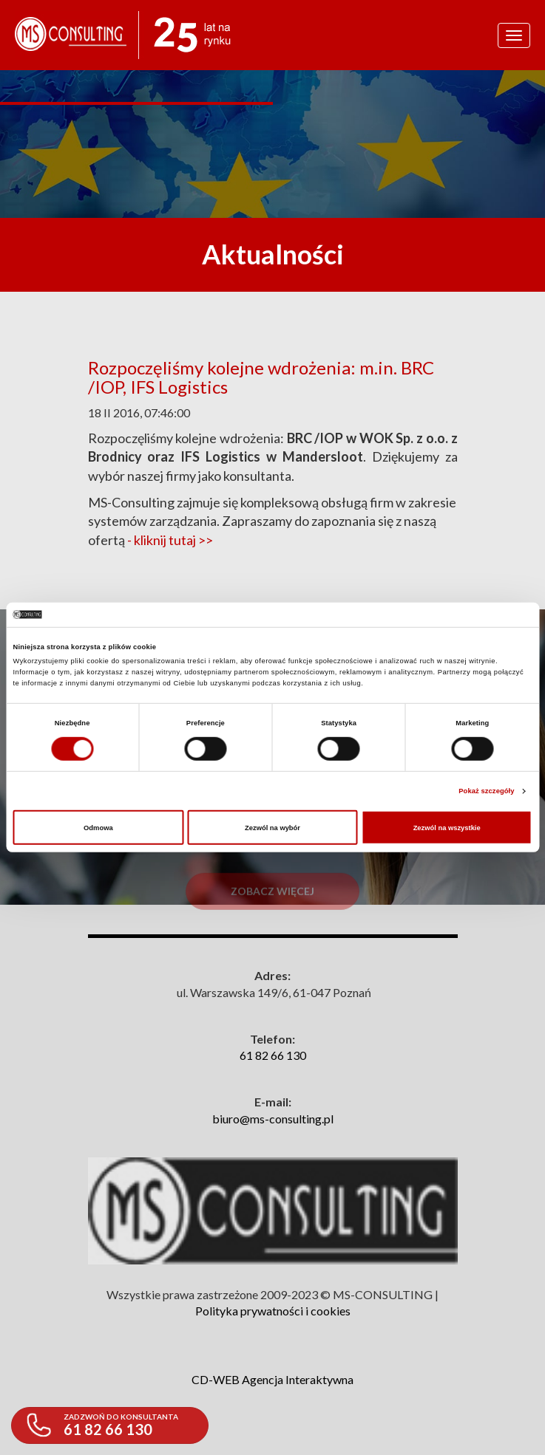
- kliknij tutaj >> (170, 540)
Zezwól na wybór (272, 827)
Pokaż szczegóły (486, 791)
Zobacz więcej (272, 912)
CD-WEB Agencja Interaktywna (272, 1379)
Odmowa (98, 827)
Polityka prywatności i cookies (273, 1311)
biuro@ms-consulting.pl (273, 1119)
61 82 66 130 (273, 1055)
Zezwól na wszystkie (447, 827)
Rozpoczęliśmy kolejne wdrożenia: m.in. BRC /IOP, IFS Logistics (261, 377)
